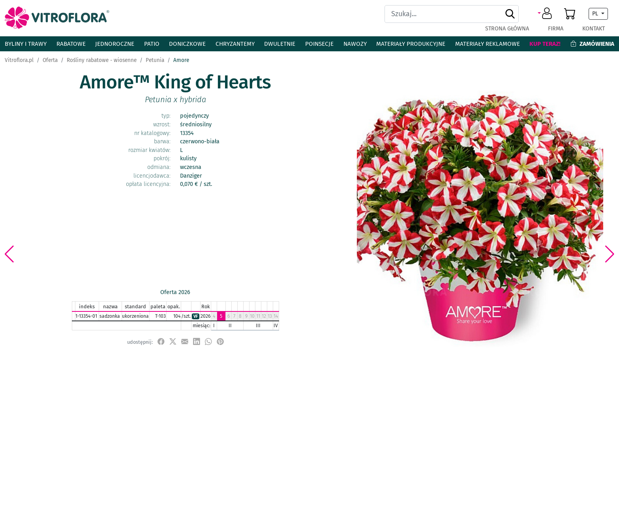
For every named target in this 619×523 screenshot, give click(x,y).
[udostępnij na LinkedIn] (196, 341)
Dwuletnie (279, 43)
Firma (555, 28)
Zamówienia (592, 43)
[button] (546, 13)
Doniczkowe (187, 43)
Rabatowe (71, 43)
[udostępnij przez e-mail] (184, 341)
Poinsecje (319, 43)
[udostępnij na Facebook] (161, 341)
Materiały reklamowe (487, 43)
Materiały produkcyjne (410, 43)
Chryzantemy (235, 43)
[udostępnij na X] (172, 341)
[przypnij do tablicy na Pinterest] (220, 341)
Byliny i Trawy (26, 43)
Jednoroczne (114, 43)
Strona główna (507, 28)
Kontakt (593, 28)
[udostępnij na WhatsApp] (208, 341)
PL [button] (596, 13)
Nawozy (355, 43)
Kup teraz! (545, 43)
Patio (151, 43)
